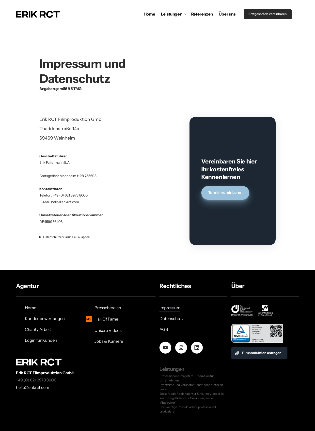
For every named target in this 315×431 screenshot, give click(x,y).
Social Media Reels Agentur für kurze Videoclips (191, 393)
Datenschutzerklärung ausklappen (66, 237)
